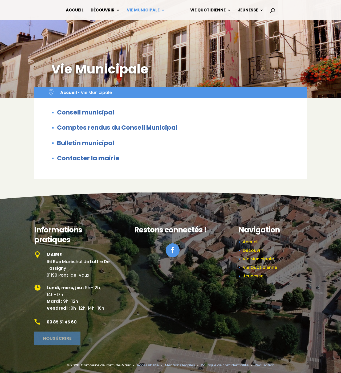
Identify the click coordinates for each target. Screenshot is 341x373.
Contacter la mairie (88, 158)
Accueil (75, 10)
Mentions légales (180, 365)
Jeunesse (248, 10)
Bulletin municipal (85, 143)
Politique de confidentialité (225, 365)
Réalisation (264, 365)
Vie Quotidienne (208, 10)
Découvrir (103, 10)
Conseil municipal (85, 112)
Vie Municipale (143, 10)
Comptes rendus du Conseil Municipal (117, 127)
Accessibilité (148, 365)
